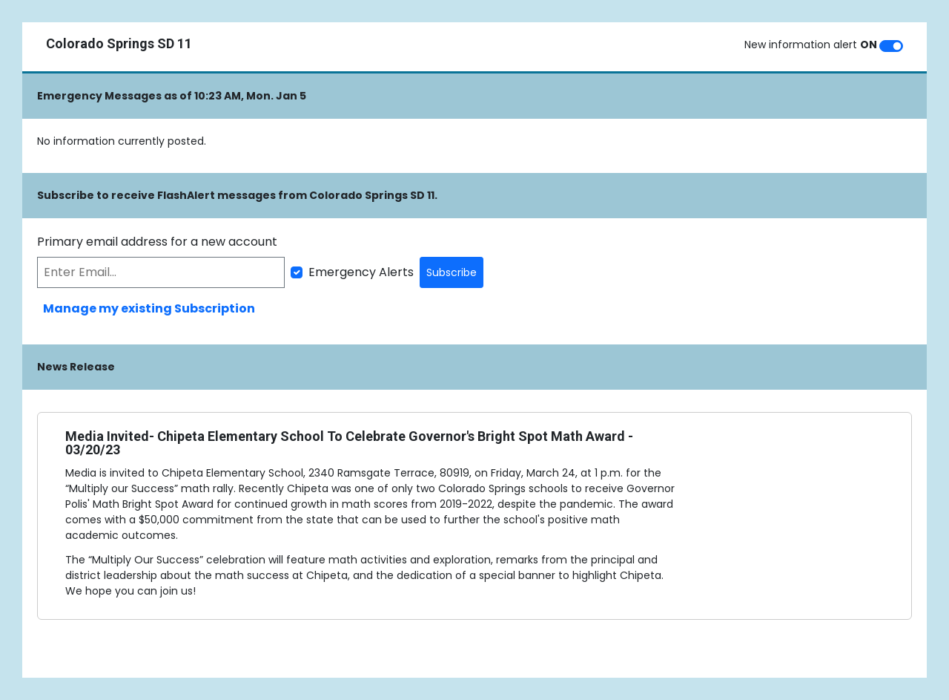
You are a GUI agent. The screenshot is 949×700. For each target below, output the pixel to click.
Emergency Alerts (361, 272)
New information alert (810, 44)
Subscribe (451, 272)
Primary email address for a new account (157, 241)
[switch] (891, 46)
